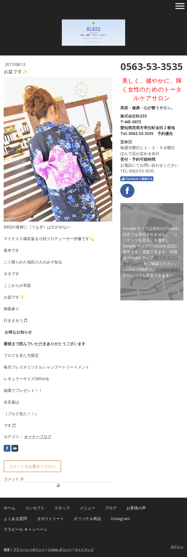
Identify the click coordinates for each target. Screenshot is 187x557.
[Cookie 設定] (168, 269)
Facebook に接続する (136, 179)
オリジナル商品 (87, 518)
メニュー (87, 508)
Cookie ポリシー (60, 549)
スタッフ (62, 508)
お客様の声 (136, 508)
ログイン (177, 546)
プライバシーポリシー (29, 549)
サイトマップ (84, 549)
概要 (7, 549)
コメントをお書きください (32, 466)
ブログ (111, 508)
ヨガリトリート (50, 518)
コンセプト (35, 508)
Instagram (120, 518)
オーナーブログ (37, 436)
